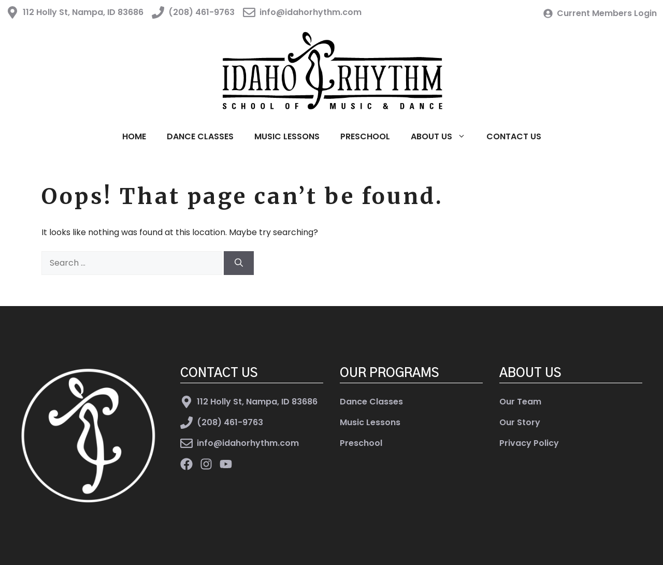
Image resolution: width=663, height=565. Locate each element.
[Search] (239, 263)
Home (134, 136)
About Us (443, 136)
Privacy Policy (529, 443)
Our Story (519, 422)
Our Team (520, 402)
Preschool (365, 136)
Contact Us (513, 136)
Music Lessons (287, 136)
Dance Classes (200, 136)
